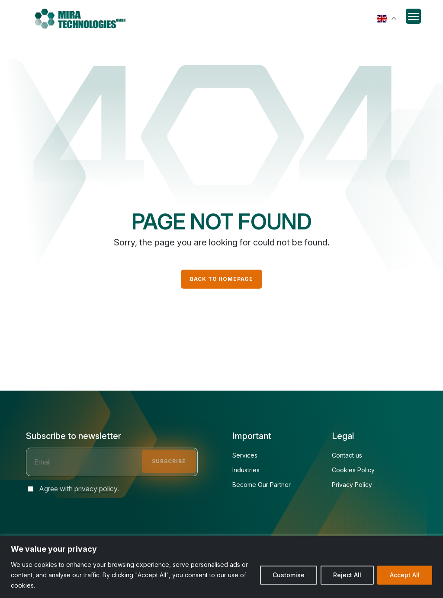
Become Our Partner (261, 484)
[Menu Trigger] (413, 16)
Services (244, 455)
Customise (289, 575)
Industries (246, 470)
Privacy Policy (352, 484)
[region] (221, 567)
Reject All (347, 575)
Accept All (405, 575)
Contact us (347, 455)
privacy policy (95, 488)
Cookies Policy (353, 470)
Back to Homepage (221, 279)
